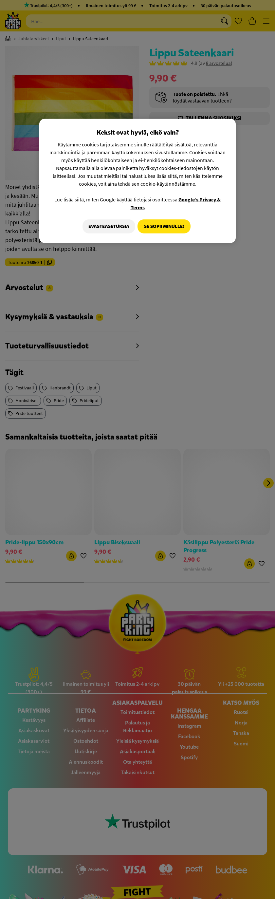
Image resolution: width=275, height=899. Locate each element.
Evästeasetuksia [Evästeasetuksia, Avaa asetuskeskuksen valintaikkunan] (106, 226)
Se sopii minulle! (164, 226)
